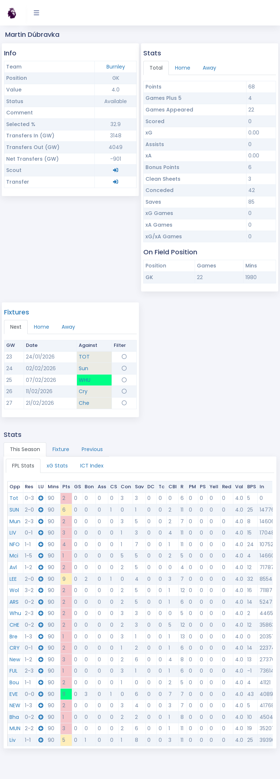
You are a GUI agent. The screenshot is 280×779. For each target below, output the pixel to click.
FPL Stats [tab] (23, 465)
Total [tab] (156, 67)
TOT (84, 356)
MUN (14, 728)
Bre (13, 636)
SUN (14, 509)
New (14, 659)
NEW (14, 705)
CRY (14, 647)
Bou (14, 682)
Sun (83, 368)
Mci (13, 555)
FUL (13, 670)
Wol (14, 590)
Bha (14, 717)
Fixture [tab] (60, 449)
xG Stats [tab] (57, 465)
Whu (15, 613)
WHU (84, 380)
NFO (14, 544)
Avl (13, 567)
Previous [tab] (92, 449)
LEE (13, 579)
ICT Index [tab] (92, 465)
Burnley (115, 66)
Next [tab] (16, 326)
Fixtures (16, 312)
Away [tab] (209, 67)
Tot (13, 498)
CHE (14, 625)
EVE (13, 694)
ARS (14, 602)
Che (84, 403)
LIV (12, 532)
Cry (83, 391)
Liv (12, 740)
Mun (14, 521)
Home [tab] (182, 67)
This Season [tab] (25, 449)
